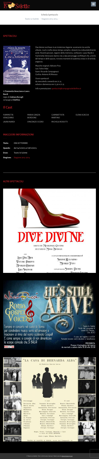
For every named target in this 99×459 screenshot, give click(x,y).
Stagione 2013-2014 (22, 158)
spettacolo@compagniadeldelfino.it (66, 89)
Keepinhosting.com (67, 456)
